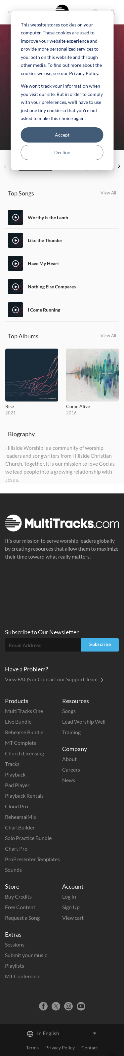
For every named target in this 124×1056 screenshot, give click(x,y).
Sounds (13, 869)
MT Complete (20, 742)
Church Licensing (24, 753)
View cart (73, 917)
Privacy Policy (60, 1047)
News (68, 780)
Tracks (12, 764)
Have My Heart (43, 263)
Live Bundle (18, 721)
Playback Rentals (24, 795)
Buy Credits (18, 896)
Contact (89, 1047)
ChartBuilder (20, 827)
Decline (62, 152)
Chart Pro (16, 848)
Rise (9, 406)
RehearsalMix (20, 817)
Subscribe (100, 644)
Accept (62, 135)
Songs (69, 711)
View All (108, 192)
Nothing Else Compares (52, 286)
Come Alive (78, 406)
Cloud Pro (16, 806)
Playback (15, 774)
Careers (71, 769)
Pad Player (17, 785)
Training (71, 732)
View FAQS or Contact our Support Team (54, 679)
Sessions (14, 944)
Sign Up (71, 907)
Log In (69, 896)
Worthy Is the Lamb (48, 217)
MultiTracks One (24, 711)
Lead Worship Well (83, 721)
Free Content (20, 907)
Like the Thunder (45, 240)
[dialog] (62, 90)
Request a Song (22, 917)
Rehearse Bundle (24, 732)
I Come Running (44, 310)
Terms (32, 1047)
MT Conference (22, 976)
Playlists (14, 965)
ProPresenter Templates (32, 859)
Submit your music (26, 955)
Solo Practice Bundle (28, 838)
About (69, 759)
